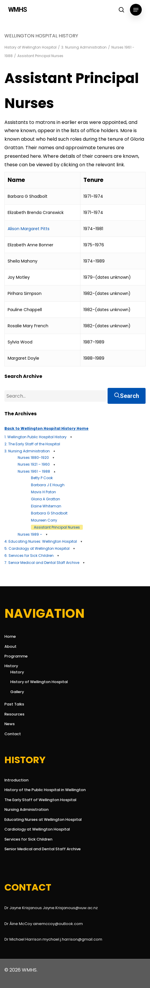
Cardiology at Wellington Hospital (37, 829)
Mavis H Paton (43, 491)
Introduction (16, 780)
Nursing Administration (26, 809)
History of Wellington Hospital (30, 47)
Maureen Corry (44, 520)
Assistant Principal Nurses (57, 527)
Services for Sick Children (28, 839)
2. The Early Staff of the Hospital (32, 443)
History (11, 665)
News (9, 723)
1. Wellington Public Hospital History (35, 436)
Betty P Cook (42, 477)
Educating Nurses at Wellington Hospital (43, 819)
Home (10, 636)
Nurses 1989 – (30, 534)
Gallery (17, 691)
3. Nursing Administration (84, 47)
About (10, 646)
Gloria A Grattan (45, 499)
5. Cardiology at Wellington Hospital (37, 548)
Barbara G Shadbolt (49, 513)
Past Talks (14, 704)
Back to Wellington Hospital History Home (46, 428)
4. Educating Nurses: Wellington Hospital (40, 541)
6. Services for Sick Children (29, 555)
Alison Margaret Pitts (29, 229)
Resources (14, 714)
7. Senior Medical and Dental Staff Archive (41, 562)
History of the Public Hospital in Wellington (45, 789)
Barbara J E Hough (48, 484)
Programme (16, 656)
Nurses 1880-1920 (33, 457)
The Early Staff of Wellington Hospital (40, 799)
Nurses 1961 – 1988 (34, 471)
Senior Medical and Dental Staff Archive (42, 848)
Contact (12, 733)
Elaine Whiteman (46, 506)
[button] (136, 10)
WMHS (17, 9)
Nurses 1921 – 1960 (34, 464)
